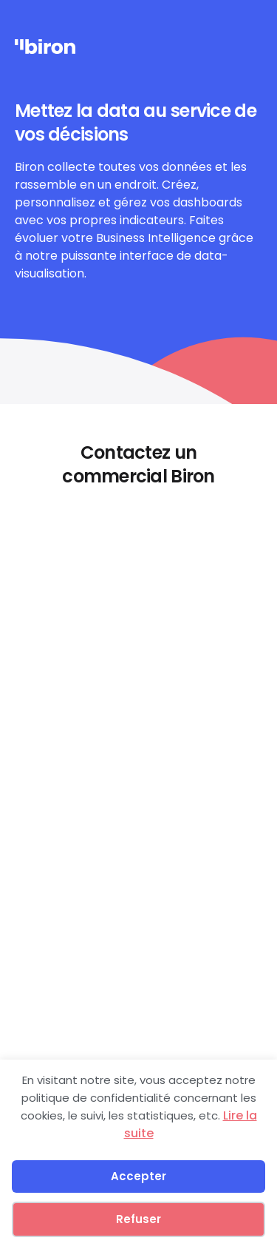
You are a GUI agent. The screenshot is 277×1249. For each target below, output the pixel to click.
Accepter (138, 1176)
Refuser (138, 1219)
